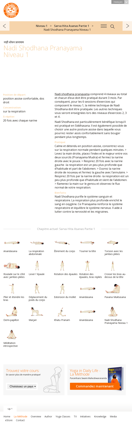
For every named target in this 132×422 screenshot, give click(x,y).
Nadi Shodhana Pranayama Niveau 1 (116, 316)
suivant (127, 26)
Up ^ (10, 408)
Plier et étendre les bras (13, 293)
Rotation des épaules (66, 268)
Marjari (37, 314)
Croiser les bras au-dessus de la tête (115, 270)
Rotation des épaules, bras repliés (90, 270)
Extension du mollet (65, 291)
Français (121, 2)
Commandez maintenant (95, 386)
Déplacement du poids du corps (38, 293)
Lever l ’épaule (37, 268)
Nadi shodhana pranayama (72, 94)
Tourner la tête (87, 245)
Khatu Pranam (62, 314)
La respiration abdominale (37, 247)
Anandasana (11, 245)
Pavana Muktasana (115, 291)
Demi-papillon (11, 314)
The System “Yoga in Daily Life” (11, 9)
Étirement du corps (64, 245)
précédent (4, 26)
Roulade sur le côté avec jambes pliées (14, 270)
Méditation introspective (11, 338)
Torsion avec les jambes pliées (113, 247)
